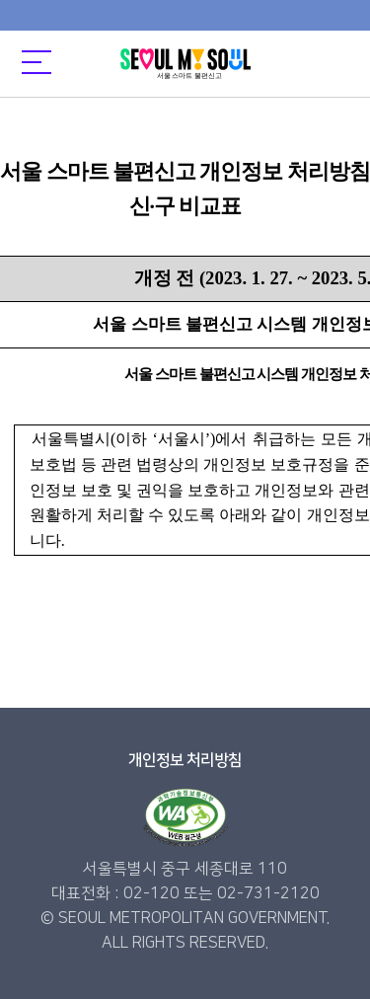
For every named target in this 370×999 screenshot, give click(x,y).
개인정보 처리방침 (185, 760)
